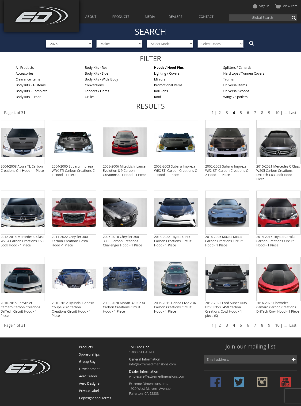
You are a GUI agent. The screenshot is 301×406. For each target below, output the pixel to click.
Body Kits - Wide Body (101, 79)
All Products (25, 67)
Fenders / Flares (97, 91)
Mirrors (159, 79)
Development (89, 369)
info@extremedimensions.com (152, 364)
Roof (157, 97)
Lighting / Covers (166, 73)
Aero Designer (90, 383)
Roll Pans (161, 91)
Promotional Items (168, 85)
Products (86, 347)
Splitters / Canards (237, 67)
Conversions (94, 85)
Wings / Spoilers (235, 97)
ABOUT (90, 16)
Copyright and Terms (95, 398)
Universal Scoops (236, 91)
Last (293, 112)
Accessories (25, 73)
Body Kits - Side (96, 73)
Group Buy (87, 361)
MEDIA (150, 16)
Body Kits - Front (28, 97)
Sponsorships (89, 354)
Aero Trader (88, 376)
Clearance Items (28, 79)
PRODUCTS (121, 16)
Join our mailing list (250, 346)
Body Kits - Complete (31, 91)
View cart (286, 6)
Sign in (261, 6)
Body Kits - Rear (97, 67)
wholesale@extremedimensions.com (157, 376)
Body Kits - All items (31, 85)
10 (277, 112)
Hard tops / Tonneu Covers (243, 73)
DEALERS (175, 16)
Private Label (89, 390)
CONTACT (205, 16)
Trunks (228, 79)
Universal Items (235, 85)
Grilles (90, 97)
